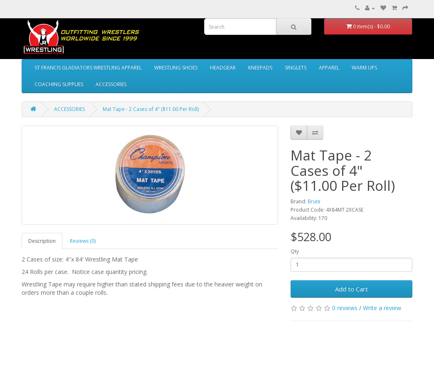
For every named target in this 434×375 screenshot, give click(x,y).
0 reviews (345, 308)
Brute (314, 201)
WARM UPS (364, 67)
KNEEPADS (260, 67)
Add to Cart (351, 289)
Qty (295, 251)
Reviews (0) (83, 240)
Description (42, 240)
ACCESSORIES (111, 84)
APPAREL (329, 67)
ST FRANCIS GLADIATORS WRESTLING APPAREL (88, 67)
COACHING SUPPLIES (59, 84)
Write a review (382, 308)
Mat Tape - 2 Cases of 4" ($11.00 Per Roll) (151, 109)
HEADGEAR (223, 67)
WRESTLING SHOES (175, 67)
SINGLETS (295, 67)
